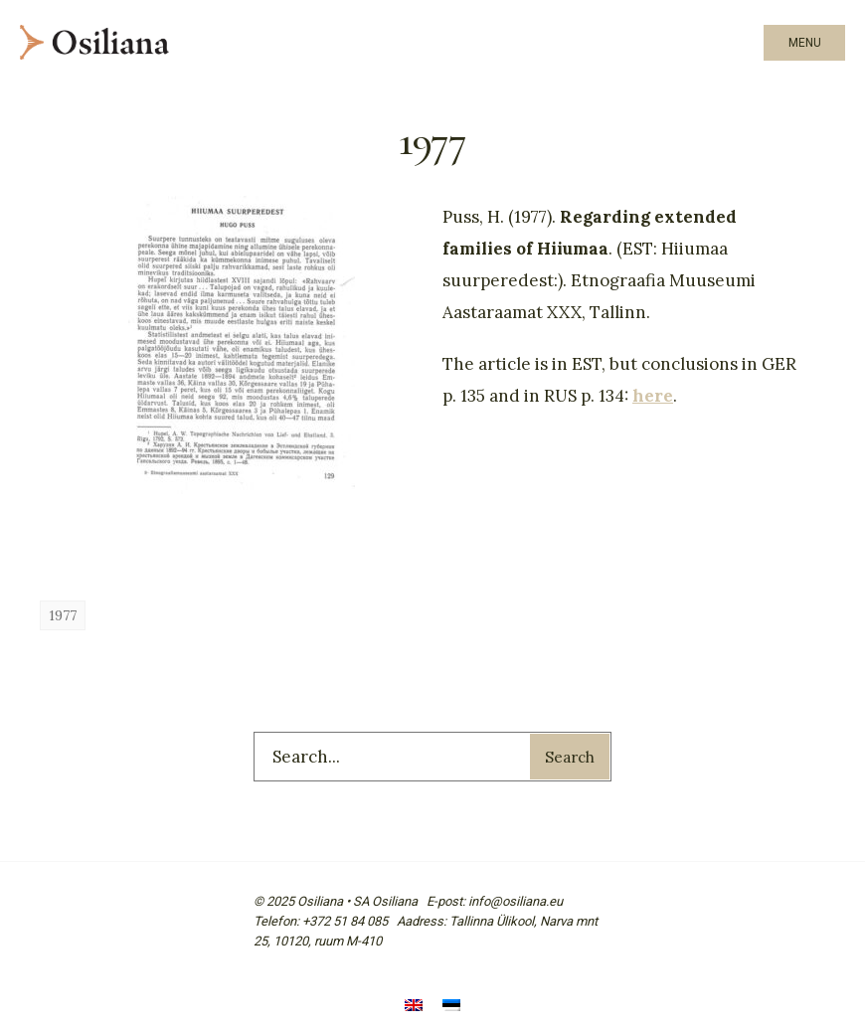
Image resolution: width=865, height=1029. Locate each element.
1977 (63, 615)
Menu (804, 43)
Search (570, 757)
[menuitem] (413, 1006)
